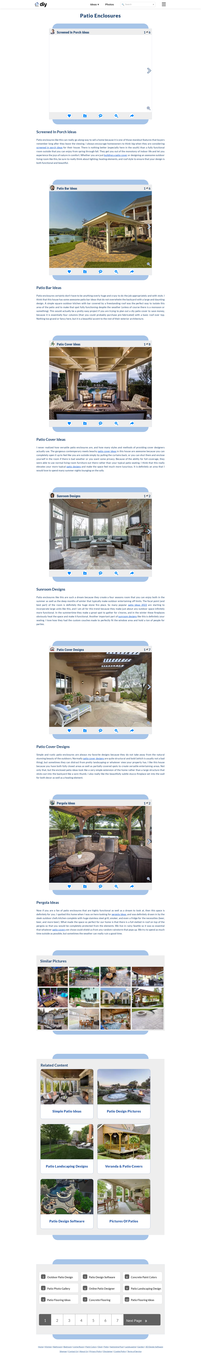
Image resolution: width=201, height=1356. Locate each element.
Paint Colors (91, 1346)
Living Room (78, 1346)
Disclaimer (108, 1351)
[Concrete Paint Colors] (142, 1276)
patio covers (59, 929)
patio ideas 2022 (137, 604)
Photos (109, 4)
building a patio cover (115, 154)
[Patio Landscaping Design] (142, 1287)
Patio (106, 1346)
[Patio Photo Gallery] (58, 1287)
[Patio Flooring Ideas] (58, 1299)
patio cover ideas (107, 450)
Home (40, 1346)
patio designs (74, 466)
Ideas (94, 4)
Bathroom (57, 1346)
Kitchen (48, 1346)
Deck (100, 1346)
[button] (164, 4)
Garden (140, 1346)
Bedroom (68, 1346)
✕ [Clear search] (153, 4)
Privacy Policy (95, 1351)
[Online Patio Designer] (100, 1287)
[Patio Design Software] (100, 1276)
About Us (84, 1351)
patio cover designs (93, 758)
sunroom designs (127, 616)
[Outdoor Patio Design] (58, 1276)
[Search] (137, 4)
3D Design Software (154, 1346)
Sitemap (63, 1351)
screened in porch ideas (49, 147)
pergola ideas (119, 914)
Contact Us (73, 1351)
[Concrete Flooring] (100, 1299)
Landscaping (130, 1346)
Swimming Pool (117, 1346)
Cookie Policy (120, 1351)
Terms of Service (134, 1351)
